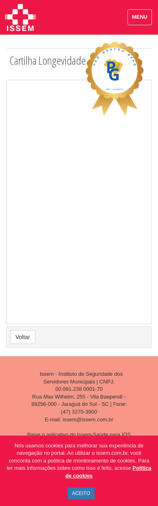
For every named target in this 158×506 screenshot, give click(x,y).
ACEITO (81, 493)
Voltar (22, 337)
